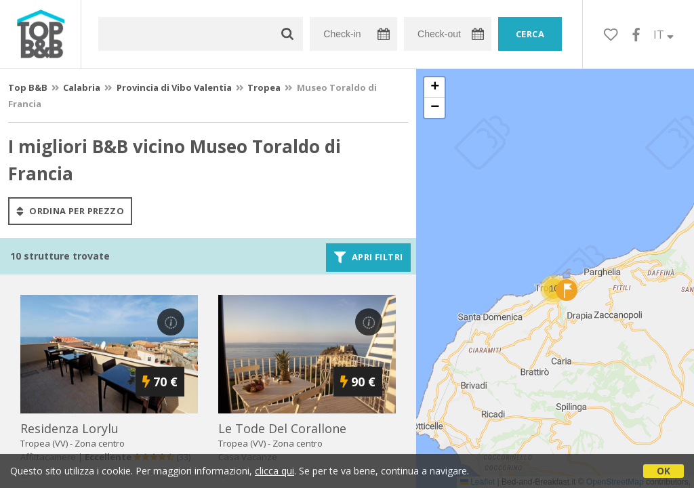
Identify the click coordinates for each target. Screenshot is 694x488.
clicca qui (274, 470)
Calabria (81, 87)
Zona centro (100, 443)
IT (663, 34)
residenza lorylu (69, 428)
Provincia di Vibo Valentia (174, 87)
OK (663, 470)
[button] (553, 288)
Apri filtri (368, 257)
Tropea (264, 87)
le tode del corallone (282, 428)
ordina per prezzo (70, 211)
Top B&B (27, 87)
